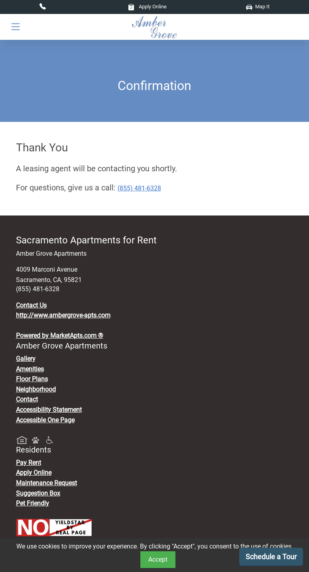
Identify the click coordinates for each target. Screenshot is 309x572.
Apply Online (147, 7)
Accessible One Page (45, 420)
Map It (258, 7)
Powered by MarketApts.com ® (59, 335)
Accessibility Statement (49, 409)
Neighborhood (36, 389)
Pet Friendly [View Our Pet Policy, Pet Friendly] (32, 503)
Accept (157, 559)
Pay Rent (28, 462)
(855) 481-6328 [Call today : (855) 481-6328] (139, 188)
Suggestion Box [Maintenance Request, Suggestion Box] (38, 493)
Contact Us (31, 305)
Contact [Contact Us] (27, 399)
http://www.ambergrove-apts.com (63, 315)
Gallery (25, 358)
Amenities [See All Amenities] (30, 369)
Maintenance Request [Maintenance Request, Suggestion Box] (46, 483)
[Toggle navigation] (15, 27)
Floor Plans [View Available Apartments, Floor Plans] (32, 379)
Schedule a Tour (271, 556)
